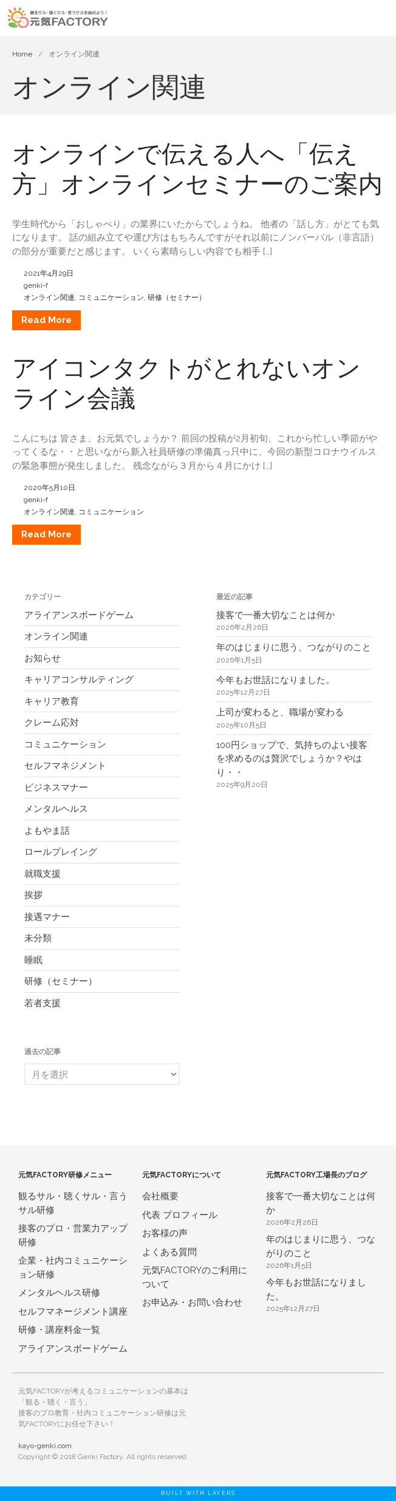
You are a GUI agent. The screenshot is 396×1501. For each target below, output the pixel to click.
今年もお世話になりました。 (275, 680)
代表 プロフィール (179, 1215)
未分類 (38, 938)
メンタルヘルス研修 (59, 1292)
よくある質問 (169, 1252)
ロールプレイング (60, 851)
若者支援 (42, 1003)
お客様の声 (165, 1233)
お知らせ (42, 658)
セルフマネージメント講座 (73, 1311)
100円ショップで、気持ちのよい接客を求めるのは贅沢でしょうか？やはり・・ (291, 759)
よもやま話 (47, 830)
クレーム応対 (51, 722)
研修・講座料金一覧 (59, 1329)
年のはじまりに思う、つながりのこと (293, 647)
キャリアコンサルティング (79, 679)
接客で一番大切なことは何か (275, 615)
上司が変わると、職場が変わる (280, 712)
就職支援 (42, 873)
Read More (46, 320)
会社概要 (160, 1196)
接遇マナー (47, 916)
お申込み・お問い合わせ (192, 1302)
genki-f (36, 285)
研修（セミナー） (177, 297)
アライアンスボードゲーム (79, 615)
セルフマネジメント (65, 765)
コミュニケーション (111, 297)
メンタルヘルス (56, 808)
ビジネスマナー (56, 787)
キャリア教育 (51, 701)
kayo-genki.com (45, 1445)
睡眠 (33, 960)
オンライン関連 (49, 297)
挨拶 (33, 895)
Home (22, 54)
